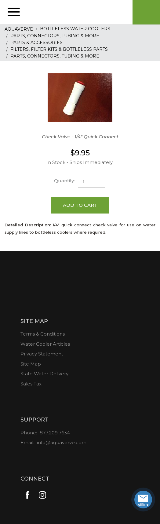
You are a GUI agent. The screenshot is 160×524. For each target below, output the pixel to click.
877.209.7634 (55, 433)
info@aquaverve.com (61, 442)
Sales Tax (31, 384)
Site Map (30, 364)
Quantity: (64, 181)
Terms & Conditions (42, 334)
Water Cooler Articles (45, 344)
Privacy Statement (41, 354)
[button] (13, 12)
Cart (146, 12)
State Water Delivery (44, 374)
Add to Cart (80, 205)
